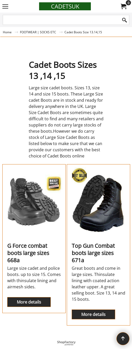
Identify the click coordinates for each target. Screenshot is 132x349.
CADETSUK (65, 6)
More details (29, 302)
